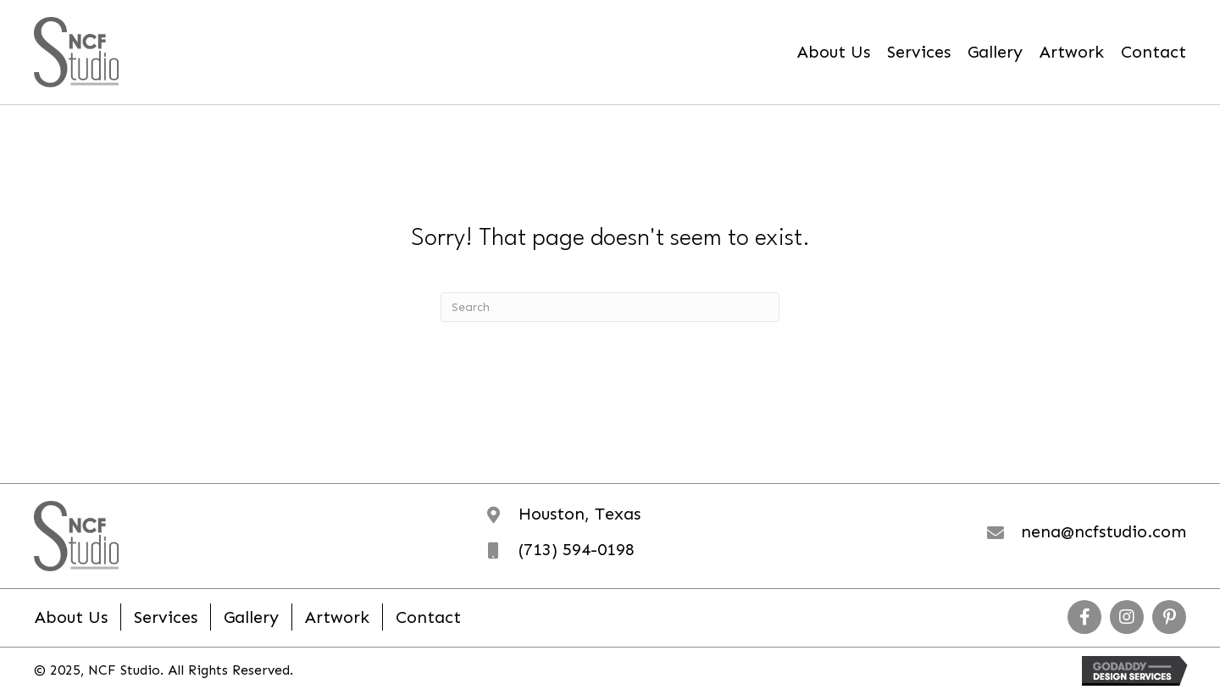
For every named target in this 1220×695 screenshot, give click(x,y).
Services (165, 617)
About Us (71, 617)
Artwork (337, 617)
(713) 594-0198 (576, 549)
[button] (1084, 617)
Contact (428, 617)
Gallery (251, 617)
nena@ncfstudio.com (1103, 531)
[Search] (610, 307)
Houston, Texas (579, 513)
